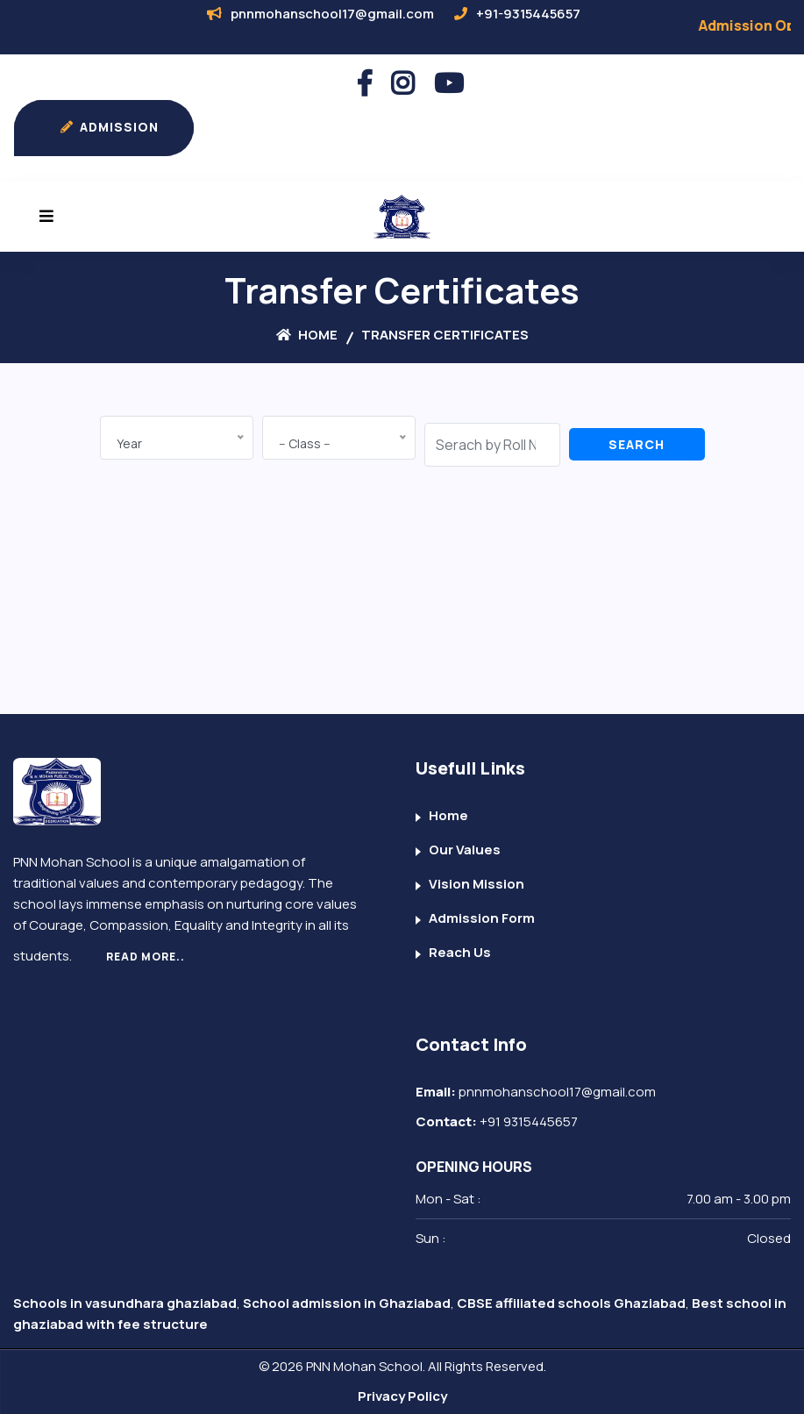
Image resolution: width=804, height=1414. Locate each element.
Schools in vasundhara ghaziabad (125, 1303)
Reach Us (460, 952)
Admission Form (482, 918)
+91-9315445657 (528, 13)
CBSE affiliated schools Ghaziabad (571, 1303)
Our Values (465, 849)
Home (307, 334)
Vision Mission (476, 884)
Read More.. (145, 956)
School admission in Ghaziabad (347, 1303)
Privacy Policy (402, 1396)
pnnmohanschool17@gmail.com (332, 13)
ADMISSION (106, 128)
